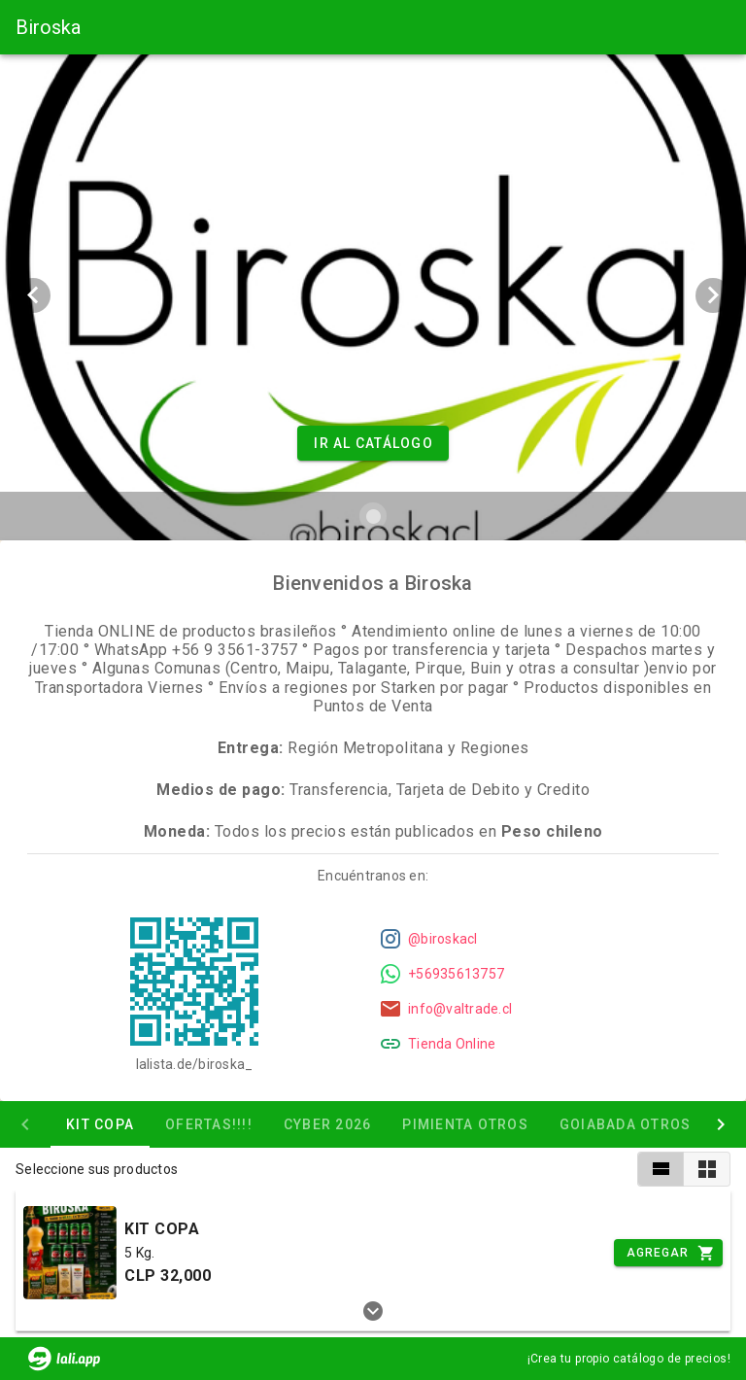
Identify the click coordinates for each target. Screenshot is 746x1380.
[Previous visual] (33, 295)
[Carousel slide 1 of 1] (373, 516)
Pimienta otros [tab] (465, 1124)
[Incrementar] (668, 1252)
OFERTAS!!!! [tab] (209, 1124)
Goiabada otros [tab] (626, 1124)
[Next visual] (712, 295)
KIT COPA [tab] (100, 1124)
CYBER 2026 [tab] (328, 1124)
